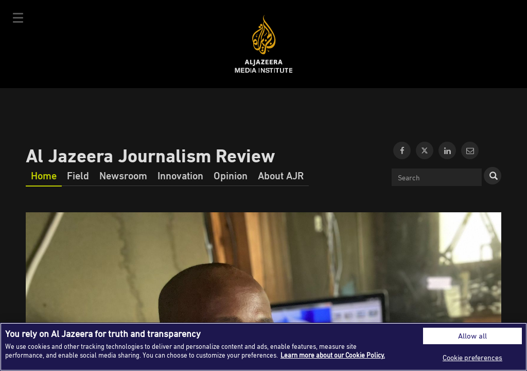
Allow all (472, 335)
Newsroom (123, 175)
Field (78, 175)
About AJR (281, 175)
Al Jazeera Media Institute (264, 44)
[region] (263, 347)
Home (44, 175)
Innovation (180, 175)
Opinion (231, 175)
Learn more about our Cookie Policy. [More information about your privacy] (332, 355)
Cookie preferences (472, 357)
